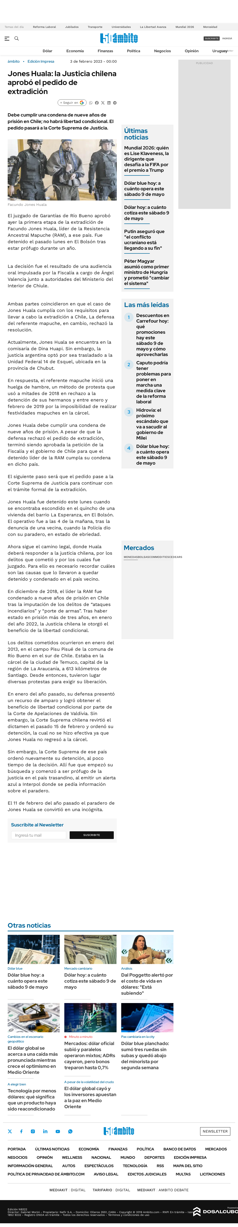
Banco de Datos (179, 1149)
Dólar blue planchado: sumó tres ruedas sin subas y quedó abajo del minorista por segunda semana (145, 1055)
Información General (30, 1165)
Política (133, 51)
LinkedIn (45, 1131)
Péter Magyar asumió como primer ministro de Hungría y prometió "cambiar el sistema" (146, 272)
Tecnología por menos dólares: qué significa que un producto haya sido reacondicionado (32, 1100)
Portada (17, 1149)
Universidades (121, 27)
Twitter (10, 1131)
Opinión (192, 51)
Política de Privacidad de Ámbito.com (46, 1174)
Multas (183, 1174)
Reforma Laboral (44, 27)
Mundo (128, 1157)
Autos (68, 1165)
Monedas (131, 557)
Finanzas (105, 51)
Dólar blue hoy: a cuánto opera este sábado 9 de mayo (144, 188)
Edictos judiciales (147, 1174)
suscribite (211, 38)
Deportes (154, 1157)
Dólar (47, 51)
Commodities (159, 557)
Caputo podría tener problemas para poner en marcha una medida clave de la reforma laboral (153, 382)
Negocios (162, 51)
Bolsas (143, 557)
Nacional (101, 1157)
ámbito (14, 61)
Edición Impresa (190, 1157)
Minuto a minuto (80, 1037)
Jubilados (71, 27)
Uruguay (220, 51)
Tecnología (135, 1165)
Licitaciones (212, 1174)
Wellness (72, 1157)
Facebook (21, 1131)
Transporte (95, 27)
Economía (75, 51)
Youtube (57, 1131)
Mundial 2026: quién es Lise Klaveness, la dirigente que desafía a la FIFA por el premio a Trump (146, 159)
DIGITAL (67, 1190)
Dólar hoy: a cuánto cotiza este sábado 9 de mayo (146, 212)
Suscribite (91, 835)
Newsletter (215, 1131)
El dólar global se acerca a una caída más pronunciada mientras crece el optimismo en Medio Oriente (33, 1060)
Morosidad (210, 27)
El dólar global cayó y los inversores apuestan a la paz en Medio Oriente (90, 1097)
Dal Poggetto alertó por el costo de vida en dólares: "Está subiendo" (147, 984)
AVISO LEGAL (106, 1174)
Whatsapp (70, 1131)
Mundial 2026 (185, 27)
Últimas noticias (52, 1149)
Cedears (175, 557)
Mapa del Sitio (187, 1165)
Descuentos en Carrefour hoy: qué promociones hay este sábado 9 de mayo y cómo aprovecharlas (152, 334)
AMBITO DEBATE (163, 1190)
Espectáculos (99, 1165)
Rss (160, 1165)
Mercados (216, 1149)
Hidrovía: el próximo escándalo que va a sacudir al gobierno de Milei (152, 424)
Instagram (33, 1131)
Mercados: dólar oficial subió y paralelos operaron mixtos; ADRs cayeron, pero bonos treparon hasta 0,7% (89, 1055)
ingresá (227, 38)
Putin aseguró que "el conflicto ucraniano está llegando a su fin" (144, 239)
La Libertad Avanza (153, 27)
